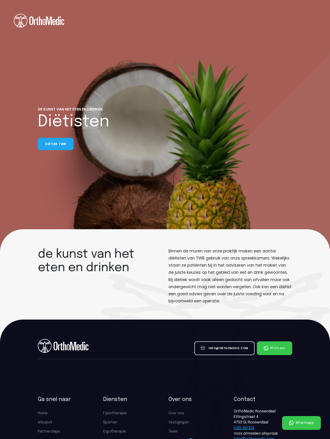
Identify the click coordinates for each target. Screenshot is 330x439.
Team (173, 431)
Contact (260, 20)
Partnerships (211, 20)
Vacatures (179, 20)
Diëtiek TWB (55, 144)
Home (69, 20)
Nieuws (238, 20)
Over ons (91, 20)
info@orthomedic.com (228, 348)
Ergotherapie (114, 431)
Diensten (121, 20)
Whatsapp (301, 423)
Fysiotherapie (115, 413)
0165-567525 (244, 428)
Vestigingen (178, 422)
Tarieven (151, 20)
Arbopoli (45, 422)
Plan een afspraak (301, 20)
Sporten (110, 422)
